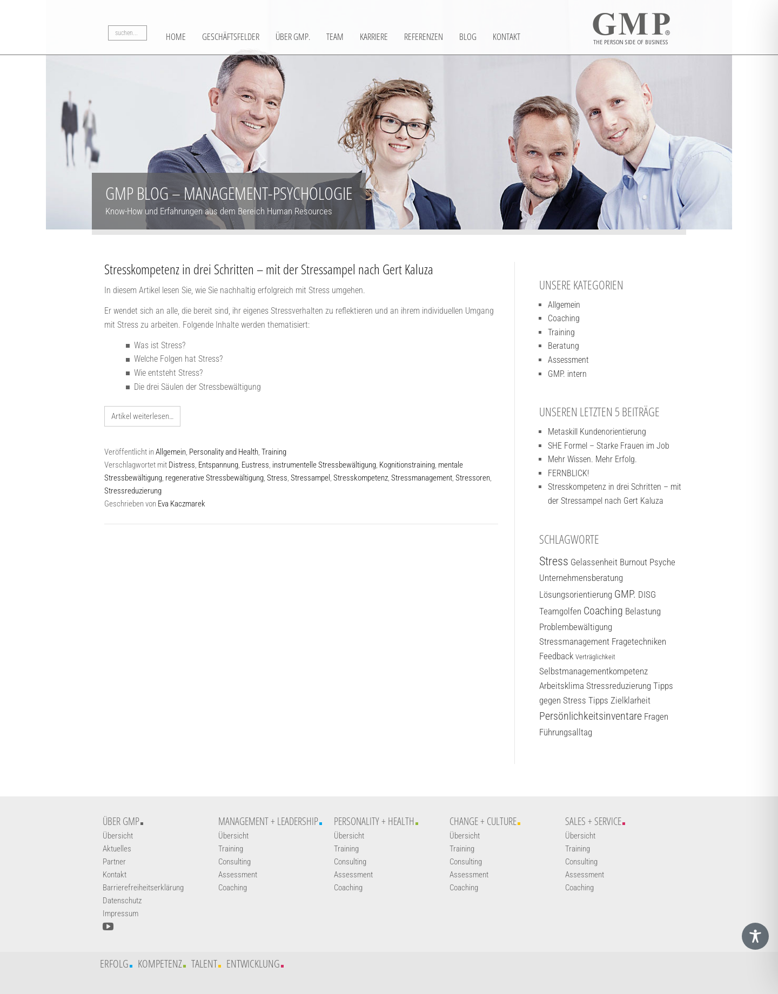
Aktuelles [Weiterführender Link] (117, 849)
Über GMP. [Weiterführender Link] (313, 36)
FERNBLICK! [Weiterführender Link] (568, 473)
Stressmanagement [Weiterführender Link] (421, 478)
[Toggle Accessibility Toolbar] (755, 936)
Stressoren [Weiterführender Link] (472, 478)
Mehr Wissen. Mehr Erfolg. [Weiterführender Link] (592, 459)
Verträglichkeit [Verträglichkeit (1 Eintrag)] (595, 657)
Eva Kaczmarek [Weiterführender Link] (181, 504)
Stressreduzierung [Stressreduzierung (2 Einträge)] (618, 685)
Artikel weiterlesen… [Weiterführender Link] (142, 416)
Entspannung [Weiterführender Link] (218, 465)
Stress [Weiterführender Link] (277, 478)
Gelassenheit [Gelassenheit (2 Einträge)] (594, 562)
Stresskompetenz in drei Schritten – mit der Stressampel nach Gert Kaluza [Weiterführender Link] (268, 269)
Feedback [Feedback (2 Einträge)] (556, 656)
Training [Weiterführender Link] (273, 452)
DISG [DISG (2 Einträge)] (647, 594)
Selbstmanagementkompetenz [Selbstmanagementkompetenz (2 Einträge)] (593, 671)
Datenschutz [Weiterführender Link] (122, 900)
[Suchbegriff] (127, 35)
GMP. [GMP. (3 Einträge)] (625, 594)
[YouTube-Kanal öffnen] (108, 926)
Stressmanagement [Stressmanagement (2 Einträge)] (574, 641)
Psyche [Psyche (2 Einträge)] (662, 562)
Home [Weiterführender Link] (178, 36)
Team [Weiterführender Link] (360, 36)
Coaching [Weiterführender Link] (564, 318)
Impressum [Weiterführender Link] (120, 913)
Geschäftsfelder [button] (241, 36)
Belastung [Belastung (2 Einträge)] (643, 611)
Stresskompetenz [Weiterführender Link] (360, 478)
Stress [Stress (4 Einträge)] (553, 561)
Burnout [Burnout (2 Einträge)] (633, 562)
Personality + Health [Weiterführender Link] (374, 821)
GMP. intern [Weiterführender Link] (567, 374)
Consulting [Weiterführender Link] (234, 862)
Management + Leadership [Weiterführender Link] (268, 821)
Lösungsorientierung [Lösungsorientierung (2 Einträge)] (575, 594)
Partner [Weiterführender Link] (114, 862)
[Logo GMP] (631, 24)
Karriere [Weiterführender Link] (404, 36)
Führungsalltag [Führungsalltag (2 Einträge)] (565, 732)
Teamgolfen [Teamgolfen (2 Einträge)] (560, 611)
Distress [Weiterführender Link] (182, 465)
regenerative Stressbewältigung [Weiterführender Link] (214, 478)
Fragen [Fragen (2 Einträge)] (656, 716)
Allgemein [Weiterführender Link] (171, 452)
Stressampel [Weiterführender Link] (310, 478)
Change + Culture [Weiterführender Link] (483, 821)
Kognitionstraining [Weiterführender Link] (407, 465)
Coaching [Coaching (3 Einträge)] (603, 611)
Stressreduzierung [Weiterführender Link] (133, 491)
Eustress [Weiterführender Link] (255, 465)
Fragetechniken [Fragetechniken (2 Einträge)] (639, 641)
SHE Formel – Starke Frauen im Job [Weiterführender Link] (608, 446)
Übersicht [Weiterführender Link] (118, 836)
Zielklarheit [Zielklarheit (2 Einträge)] (630, 700)
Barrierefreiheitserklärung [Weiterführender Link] (143, 887)
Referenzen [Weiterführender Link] (461, 36)
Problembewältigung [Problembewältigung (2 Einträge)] (575, 626)
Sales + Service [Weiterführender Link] (593, 821)
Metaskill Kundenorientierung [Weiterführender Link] (597, 432)
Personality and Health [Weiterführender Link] (223, 452)
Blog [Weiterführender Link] (511, 36)
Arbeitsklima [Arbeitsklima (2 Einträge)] (561, 685)
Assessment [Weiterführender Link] (568, 360)
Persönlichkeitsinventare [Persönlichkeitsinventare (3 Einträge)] (590, 716)
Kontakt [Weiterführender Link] (554, 36)
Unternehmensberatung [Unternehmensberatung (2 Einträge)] (581, 577)
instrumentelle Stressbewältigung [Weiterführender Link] (324, 465)
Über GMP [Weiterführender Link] (121, 821)
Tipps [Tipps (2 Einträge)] (598, 700)
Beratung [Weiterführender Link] (563, 346)
